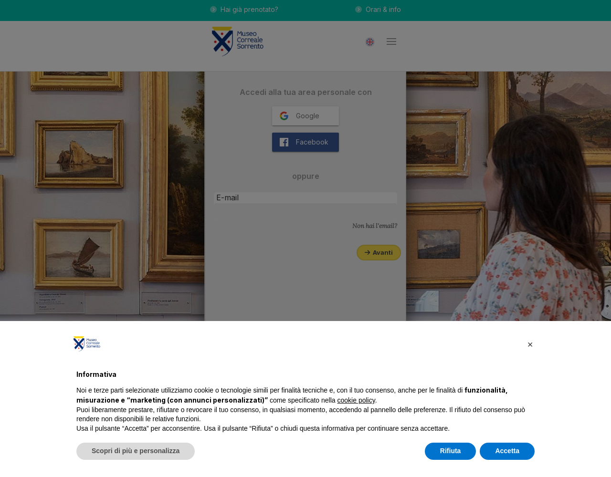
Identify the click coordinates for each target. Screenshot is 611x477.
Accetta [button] (507, 451)
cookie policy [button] (356, 400)
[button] (529, 344)
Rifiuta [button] (450, 451)
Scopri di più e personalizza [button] (135, 451)
